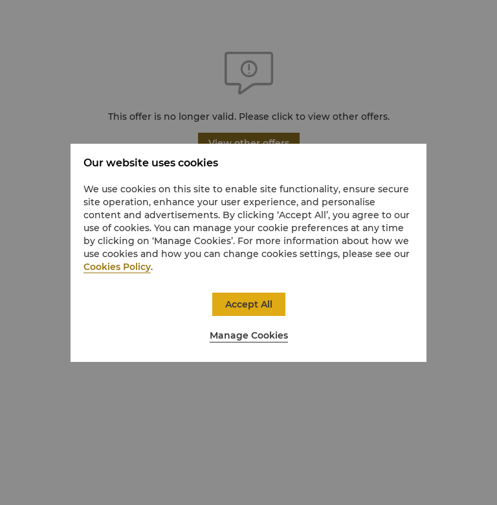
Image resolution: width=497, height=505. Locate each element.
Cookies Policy (117, 267)
